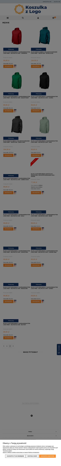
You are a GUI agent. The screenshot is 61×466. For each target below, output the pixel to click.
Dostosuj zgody (32, 456)
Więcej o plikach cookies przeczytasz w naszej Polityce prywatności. (21, 452)
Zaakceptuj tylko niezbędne (15, 456)
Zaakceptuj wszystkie (47, 456)
